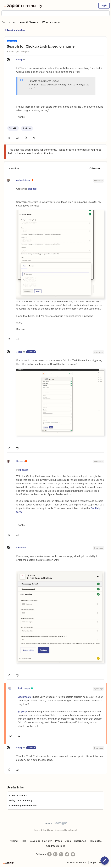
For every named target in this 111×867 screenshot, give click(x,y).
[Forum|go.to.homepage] (23, 5)
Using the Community (21, 800)
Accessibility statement (66, 830)
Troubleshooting (16, 30)
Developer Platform (40, 840)
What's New (51, 22)
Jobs (68, 840)
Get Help (8, 22)
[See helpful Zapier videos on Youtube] (73, 854)
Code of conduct (18, 795)
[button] (104, 5)
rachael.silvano (23, 180)
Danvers (20, 461)
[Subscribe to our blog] (61, 854)
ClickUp (13, 128)
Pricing (14, 840)
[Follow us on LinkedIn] (55, 854)
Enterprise (80, 840)
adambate (21, 547)
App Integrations (55, 845)
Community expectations (23, 805)
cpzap (19, 59)
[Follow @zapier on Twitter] (67, 854)
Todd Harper (24, 688)
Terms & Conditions (43, 830)
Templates (95, 840)
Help (23, 840)
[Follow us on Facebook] (49, 854)
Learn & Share (29, 22)
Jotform (27, 128)
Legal (93, 862)
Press (58, 840)
